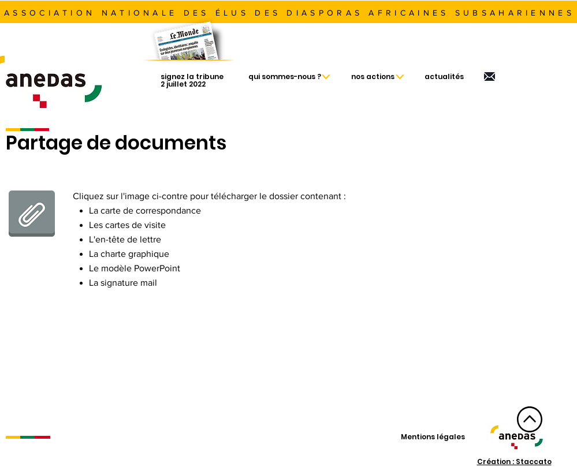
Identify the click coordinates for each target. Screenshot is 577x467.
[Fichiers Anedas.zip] (32, 215)
